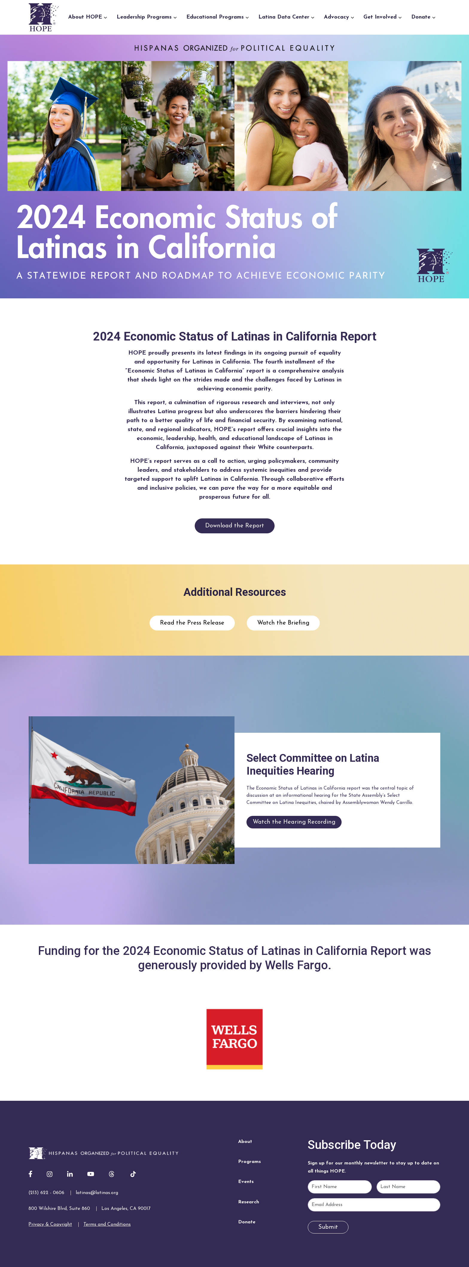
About (245, 1141)
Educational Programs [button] (217, 17)
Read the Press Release (192, 623)
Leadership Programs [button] (147, 17)
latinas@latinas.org (97, 1192)
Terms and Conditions (107, 1224)
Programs (249, 1161)
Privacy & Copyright (50, 1224)
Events (246, 1181)
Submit (328, 1227)
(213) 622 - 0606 (46, 1192)
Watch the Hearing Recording (294, 822)
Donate (246, 1222)
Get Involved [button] (382, 17)
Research (248, 1202)
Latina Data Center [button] (286, 17)
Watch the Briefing (283, 623)
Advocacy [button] (339, 17)
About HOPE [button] (87, 17)
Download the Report (234, 526)
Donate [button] (423, 17)
